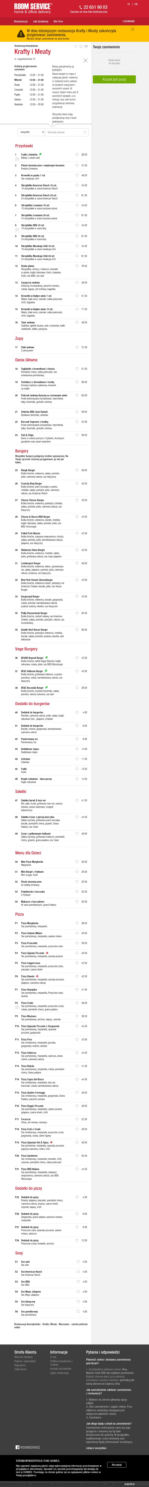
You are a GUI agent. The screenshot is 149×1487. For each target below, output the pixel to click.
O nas (53, 1357)
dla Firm (58, 21)
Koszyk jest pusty (114, 79)
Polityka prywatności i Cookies (61, 1362)
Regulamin (20, 1365)
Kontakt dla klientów (60, 1368)
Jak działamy (40, 21)
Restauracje (21, 21)
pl (129, 4)
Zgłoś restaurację (59, 1373)
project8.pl (129, 1484)
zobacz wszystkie (96, 1448)
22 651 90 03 (95, 7)
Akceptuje (117, 1464)
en (136, 4)
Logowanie (129, 21)
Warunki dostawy (23, 1357)
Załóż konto (20, 1369)
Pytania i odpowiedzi (25, 1361)
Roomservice (27, 1447)
